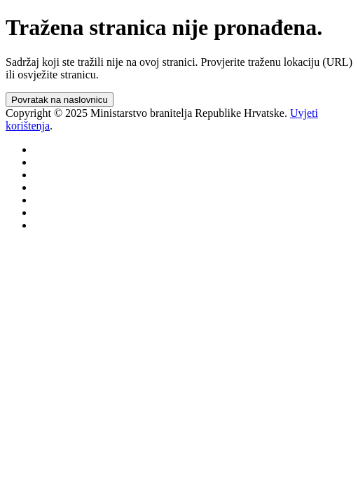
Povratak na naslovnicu (59, 99)
